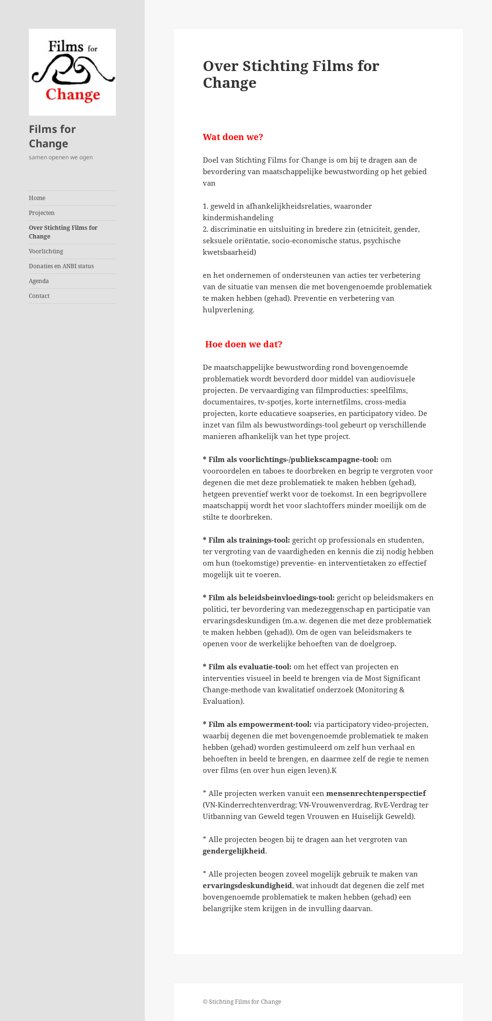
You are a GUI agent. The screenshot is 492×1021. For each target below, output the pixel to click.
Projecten (42, 213)
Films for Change (52, 135)
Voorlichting (46, 251)
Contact (39, 296)
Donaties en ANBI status (61, 266)
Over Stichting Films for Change (63, 232)
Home (37, 198)
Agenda (39, 281)
